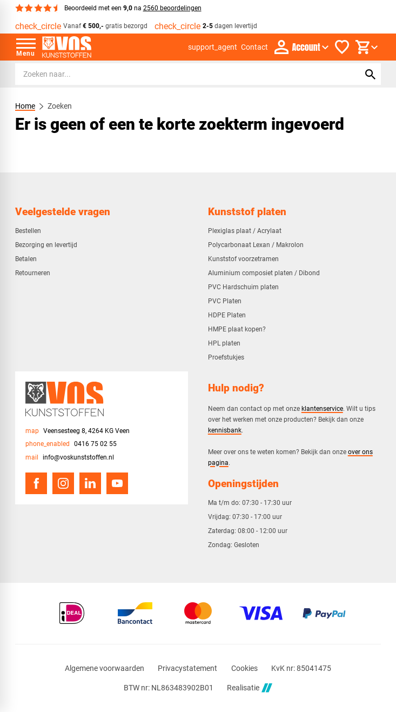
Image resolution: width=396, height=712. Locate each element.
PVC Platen (224, 301)
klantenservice (322, 408)
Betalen (26, 259)
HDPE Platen (227, 315)
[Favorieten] (342, 47)
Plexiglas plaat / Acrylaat (244, 231)
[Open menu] (26, 47)
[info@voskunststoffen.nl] (69, 458)
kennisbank (224, 430)
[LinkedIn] (90, 483)
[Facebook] (36, 483)
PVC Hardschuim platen (243, 287)
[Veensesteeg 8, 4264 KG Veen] (77, 431)
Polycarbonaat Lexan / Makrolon (256, 245)
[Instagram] (63, 483)
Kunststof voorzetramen (243, 259)
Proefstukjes (226, 357)
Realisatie (249, 688)
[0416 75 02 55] (71, 444)
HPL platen (224, 343)
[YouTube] (117, 483)
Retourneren (32, 273)
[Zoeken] (177, 74)
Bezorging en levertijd (46, 245)
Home (25, 106)
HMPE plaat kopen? (237, 329)
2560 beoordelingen (172, 8)
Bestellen (28, 231)
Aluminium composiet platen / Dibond (264, 273)
